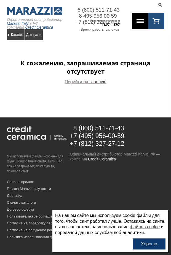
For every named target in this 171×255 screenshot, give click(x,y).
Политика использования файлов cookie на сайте (48, 237)
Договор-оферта (20, 209)
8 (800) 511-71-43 (99, 10)
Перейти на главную (85, 81)
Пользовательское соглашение (32, 216)
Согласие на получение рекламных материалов (47, 230)
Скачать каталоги (21, 202)
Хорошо (149, 243)
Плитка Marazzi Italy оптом (29, 189)
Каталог (17, 35)
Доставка (14, 196)
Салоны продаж (20, 182)
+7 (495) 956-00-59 (97, 135)
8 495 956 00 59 (98, 16)
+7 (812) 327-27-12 (97, 143)
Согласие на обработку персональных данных (45, 223)
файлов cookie (145, 226)
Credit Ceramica (102, 159)
